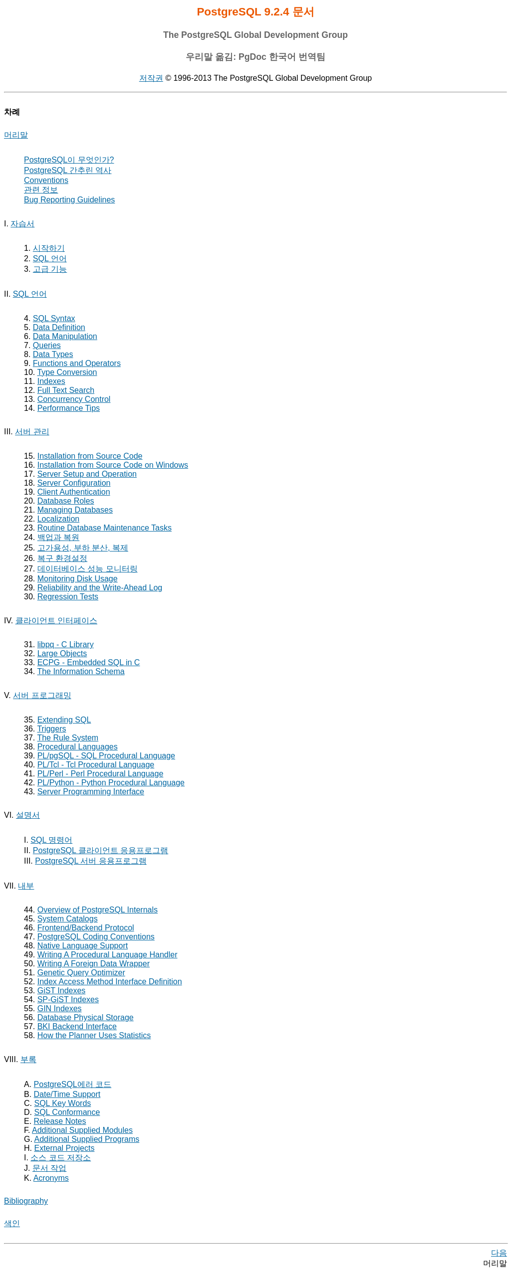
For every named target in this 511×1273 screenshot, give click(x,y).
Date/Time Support (67, 1094)
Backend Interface (77, 1026)
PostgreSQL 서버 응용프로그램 (90, 861)
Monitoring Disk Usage (77, 578)
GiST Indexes (61, 990)
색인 (12, 1223)
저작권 (151, 78)
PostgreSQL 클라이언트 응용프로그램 (100, 850)
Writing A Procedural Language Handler (107, 954)
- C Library (65, 644)
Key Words (62, 1103)
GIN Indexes (59, 1008)
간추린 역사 (67, 170)
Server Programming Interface (90, 791)
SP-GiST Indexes (68, 999)
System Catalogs (67, 918)
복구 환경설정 (62, 558)
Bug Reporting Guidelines (69, 199)
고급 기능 (50, 269)
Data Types (53, 354)
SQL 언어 (30, 294)
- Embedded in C (88, 662)
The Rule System (67, 737)
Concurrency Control (74, 399)
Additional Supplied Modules (82, 1130)
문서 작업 (49, 1168)
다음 (499, 1253)
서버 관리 (32, 431)
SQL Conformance (67, 1112)
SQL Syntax (54, 318)
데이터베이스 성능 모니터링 (87, 568)
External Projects (64, 1148)
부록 (28, 1059)
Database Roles (65, 501)
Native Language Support (82, 945)
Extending (64, 720)
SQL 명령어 (51, 840)
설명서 (28, 815)
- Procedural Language (106, 755)
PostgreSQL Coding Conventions (96, 936)
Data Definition (59, 327)
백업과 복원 (58, 537)
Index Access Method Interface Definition (109, 981)
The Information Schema (80, 671)
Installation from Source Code (90, 456)
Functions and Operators (77, 363)
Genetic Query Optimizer (81, 972)
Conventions (46, 180)
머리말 (16, 135)
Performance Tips (68, 408)
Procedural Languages (77, 746)
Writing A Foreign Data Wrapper (93, 963)
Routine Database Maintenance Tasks (104, 528)
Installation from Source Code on (112, 465)
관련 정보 (41, 189)
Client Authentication (73, 492)
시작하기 (49, 248)
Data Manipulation (65, 336)
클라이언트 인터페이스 (56, 620)
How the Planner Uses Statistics (94, 1035)
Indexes (51, 381)
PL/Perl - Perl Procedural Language (100, 773)
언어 (50, 258)
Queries (47, 345)
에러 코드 (73, 1084)
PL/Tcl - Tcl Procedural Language (96, 764)
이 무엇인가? (69, 160)
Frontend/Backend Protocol (85, 927)
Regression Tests (67, 596)
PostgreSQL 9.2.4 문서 (255, 11)
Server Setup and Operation (87, 474)
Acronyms (51, 1178)
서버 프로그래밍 (42, 695)
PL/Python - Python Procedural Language (111, 782)
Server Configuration (74, 483)
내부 (26, 886)
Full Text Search (65, 390)
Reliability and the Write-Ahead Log (100, 587)
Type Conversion (67, 372)
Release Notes (60, 1121)
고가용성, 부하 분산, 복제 (82, 548)
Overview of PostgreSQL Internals (97, 910)
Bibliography (26, 1201)
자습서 (22, 223)
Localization (58, 519)
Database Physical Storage (85, 1017)
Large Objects (62, 653)
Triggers (51, 729)
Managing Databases (75, 510)
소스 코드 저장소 (60, 1157)
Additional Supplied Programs (86, 1139)
